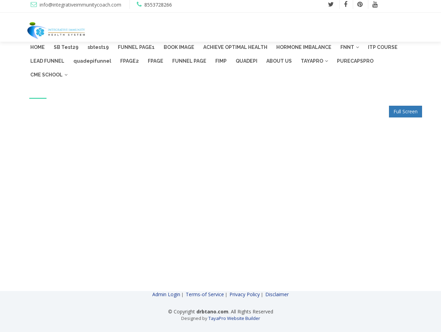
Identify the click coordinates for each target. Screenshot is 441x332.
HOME (37, 47)
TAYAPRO (312, 61)
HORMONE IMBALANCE (303, 47)
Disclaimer (277, 294)
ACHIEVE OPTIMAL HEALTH (235, 47)
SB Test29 (66, 47)
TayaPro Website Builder (234, 318)
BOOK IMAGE (179, 47)
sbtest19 (98, 47)
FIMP (221, 61)
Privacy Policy (244, 294)
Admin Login (166, 294)
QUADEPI (246, 61)
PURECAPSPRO (355, 61)
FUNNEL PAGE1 (136, 47)
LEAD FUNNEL (47, 61)
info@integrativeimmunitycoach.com (80, 4)
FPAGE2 (129, 61)
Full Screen (405, 111)
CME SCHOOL (46, 74)
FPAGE (155, 61)
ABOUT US (279, 61)
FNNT (347, 47)
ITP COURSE (383, 47)
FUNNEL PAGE (189, 61)
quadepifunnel (92, 61)
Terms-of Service (205, 294)
